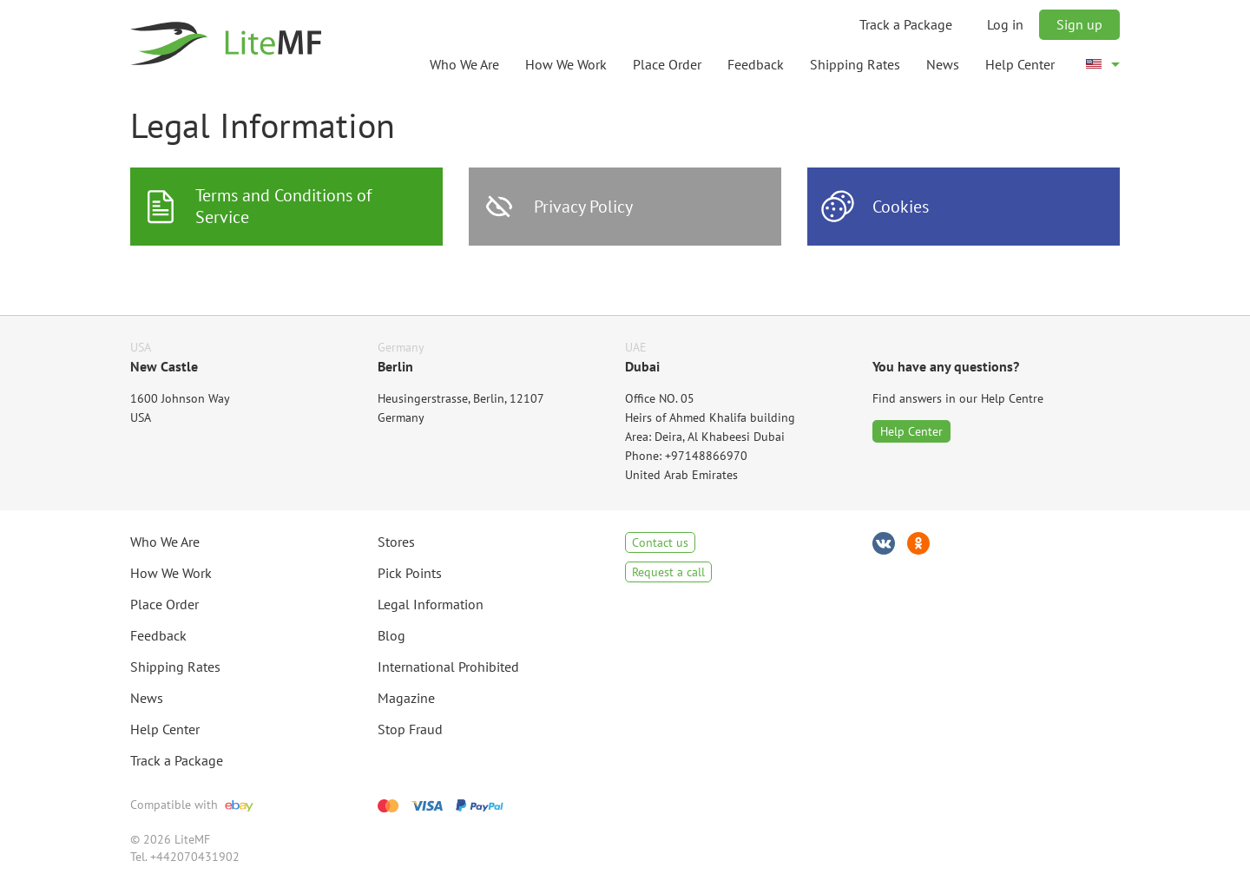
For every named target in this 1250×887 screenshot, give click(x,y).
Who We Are (464, 64)
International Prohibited (448, 666)
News (942, 64)
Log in (1005, 24)
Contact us (660, 542)
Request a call (668, 572)
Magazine (406, 697)
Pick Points (410, 572)
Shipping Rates (855, 64)
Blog (391, 635)
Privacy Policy (583, 206)
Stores (396, 541)
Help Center (1020, 64)
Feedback (755, 64)
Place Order (667, 64)
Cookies (900, 206)
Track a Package (905, 24)
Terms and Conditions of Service (283, 206)
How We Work (566, 64)
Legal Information (431, 604)
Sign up (1079, 24)
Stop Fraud (410, 729)
